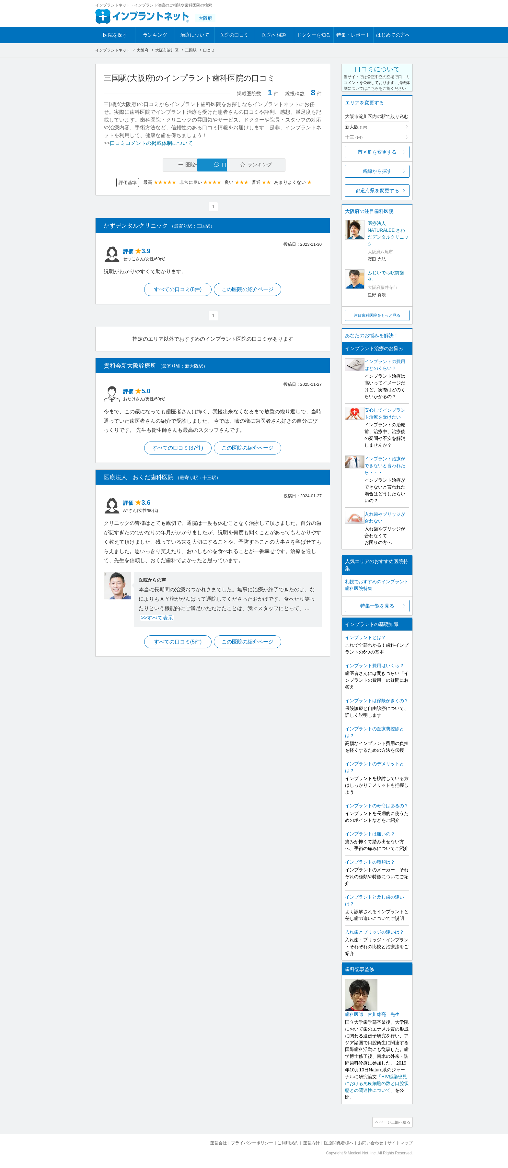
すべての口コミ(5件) (178, 643)
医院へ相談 (274, 35)
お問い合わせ (370, 1142)
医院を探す (115, 35)
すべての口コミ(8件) (178, 289)
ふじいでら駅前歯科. (386, 276)
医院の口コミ (234, 35)
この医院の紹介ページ (248, 289)
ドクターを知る (314, 35)
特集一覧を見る (377, 605)
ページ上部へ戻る (394, 1122)
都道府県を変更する (377, 190)
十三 (354, 137)
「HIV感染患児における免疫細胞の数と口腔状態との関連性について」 (377, 1083)
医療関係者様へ (338, 1142)
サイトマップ (400, 1142)
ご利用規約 (287, 1142)
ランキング (155, 35)
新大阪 (356, 126)
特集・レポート (353, 35)
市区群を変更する (377, 152)
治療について (194, 35)
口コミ (216, 165)
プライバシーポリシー (252, 1142)
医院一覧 (148, 165)
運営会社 (218, 1142)
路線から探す (377, 171)
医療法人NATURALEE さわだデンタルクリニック (388, 233)
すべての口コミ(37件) (177, 449)
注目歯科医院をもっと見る (377, 315)
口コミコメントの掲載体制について (151, 143)
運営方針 (311, 1142)
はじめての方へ (393, 35)
